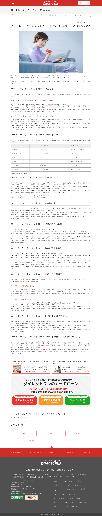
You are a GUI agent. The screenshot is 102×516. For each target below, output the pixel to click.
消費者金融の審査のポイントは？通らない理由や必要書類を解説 (29, 197)
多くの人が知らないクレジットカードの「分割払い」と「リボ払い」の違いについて (30, 363)
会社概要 (56, 481)
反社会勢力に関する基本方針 (76, 485)
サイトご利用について (60, 498)
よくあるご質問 (85, 452)
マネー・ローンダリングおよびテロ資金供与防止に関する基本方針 (70, 490)
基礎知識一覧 (52, 15)
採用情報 (80, 481)
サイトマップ (57, 502)
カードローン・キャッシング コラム (36, 15)
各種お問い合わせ (68, 481)
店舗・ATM (69, 452)
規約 (67, 502)
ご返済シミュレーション (51, 329)
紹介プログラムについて (61, 506)
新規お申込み (83, 3)
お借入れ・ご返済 (35, 452)
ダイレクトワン (42, 349)
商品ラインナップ (53, 452)
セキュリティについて (77, 498)
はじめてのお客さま (16, 452)
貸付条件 (74, 506)
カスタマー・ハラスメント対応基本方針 (65, 494)
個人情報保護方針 (59, 485)
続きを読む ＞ (46, 371)
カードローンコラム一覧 (79, 502)
